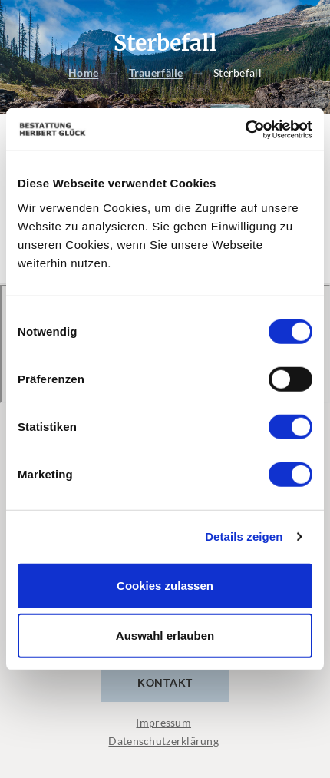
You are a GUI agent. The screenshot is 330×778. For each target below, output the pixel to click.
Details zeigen (243, 536)
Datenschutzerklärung (163, 740)
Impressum (163, 722)
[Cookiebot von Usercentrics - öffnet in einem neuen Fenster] (245, 129)
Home (83, 73)
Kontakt (165, 682)
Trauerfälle (156, 73)
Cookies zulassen (165, 584)
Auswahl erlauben (165, 635)
